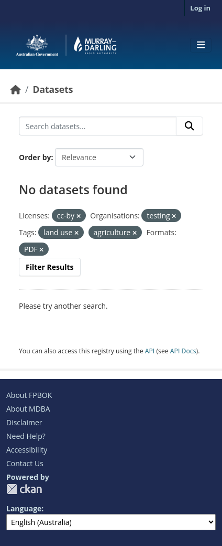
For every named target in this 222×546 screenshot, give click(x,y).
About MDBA (28, 409)
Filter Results (50, 267)
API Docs (183, 350)
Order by (35, 157)
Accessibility (26, 450)
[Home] (15, 89)
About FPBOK (29, 395)
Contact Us (24, 463)
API (150, 350)
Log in (200, 8)
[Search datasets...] (97, 126)
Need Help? (26, 436)
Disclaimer (24, 422)
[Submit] (189, 126)
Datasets (52, 89)
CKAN (24, 489)
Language (23, 508)
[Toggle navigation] (201, 45)
